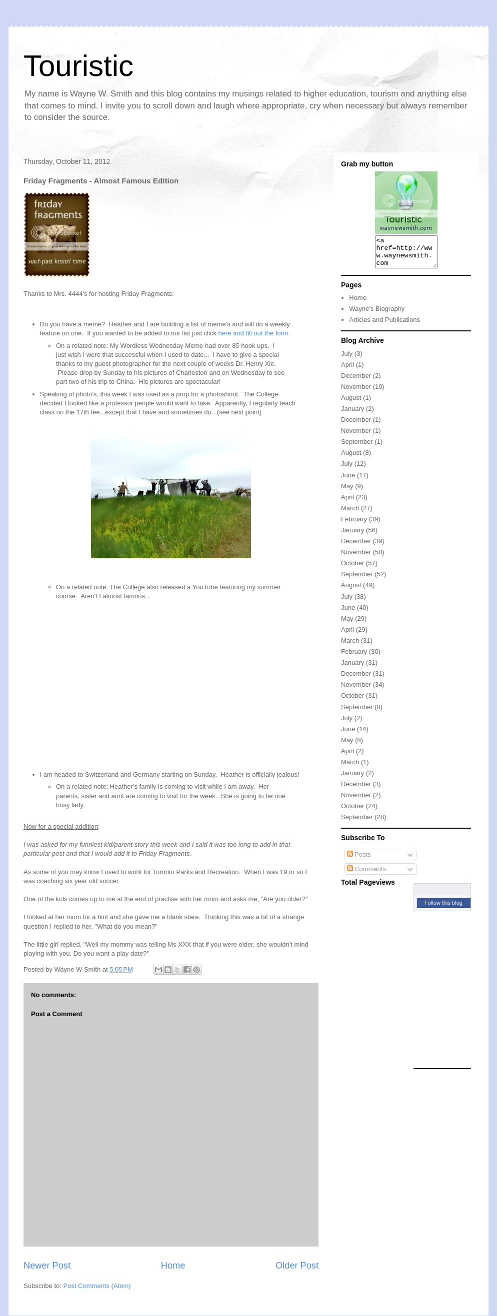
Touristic (79, 65)
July (346, 359)
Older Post (297, 1266)
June (348, 481)
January (352, 414)
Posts (359, 860)
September (357, 447)
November (356, 392)
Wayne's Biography (376, 314)
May (347, 492)
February (354, 525)
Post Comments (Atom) (97, 1286)
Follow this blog (443, 909)
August (351, 403)
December (356, 381)
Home (173, 1266)
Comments (366, 875)
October (352, 569)
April (347, 370)
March (350, 514)
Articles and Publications (384, 325)
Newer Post (47, 1266)
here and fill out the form (253, 333)
